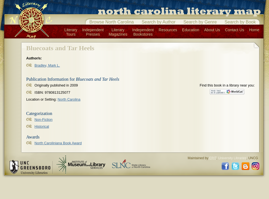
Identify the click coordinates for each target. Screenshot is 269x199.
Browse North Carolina (111, 22)
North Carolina (69, 99)
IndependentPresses (93, 32)
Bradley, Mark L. (47, 65)
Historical (41, 126)
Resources (168, 30)
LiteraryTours (70, 32)
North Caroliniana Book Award (58, 143)
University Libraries (232, 158)
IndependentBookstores (143, 32)
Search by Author (158, 22)
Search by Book (240, 22)
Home (254, 30)
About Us (212, 30)
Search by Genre (200, 22)
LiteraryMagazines (118, 32)
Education (190, 30)
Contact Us (234, 30)
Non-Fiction (43, 119)
